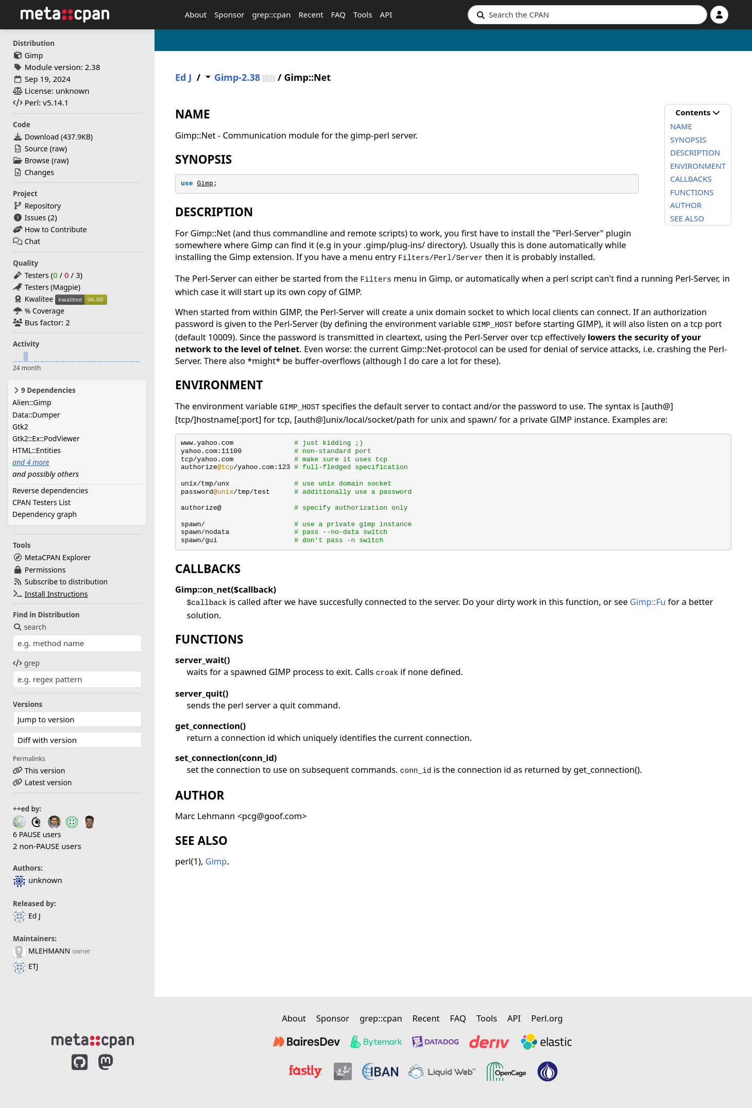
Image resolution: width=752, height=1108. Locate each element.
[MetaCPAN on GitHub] (80, 1073)
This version (45, 770)
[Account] (719, 15)
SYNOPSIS (688, 139)
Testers (37, 275)
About (196, 14)
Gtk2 (20, 426)
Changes (39, 172)
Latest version (48, 782)
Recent (310, 14)
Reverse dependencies (50, 490)
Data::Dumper (36, 415)
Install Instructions (56, 594)
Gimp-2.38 (237, 77)
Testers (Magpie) (52, 287)
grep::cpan (271, 14)
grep (26, 663)
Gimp (34, 55)
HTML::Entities (36, 450)
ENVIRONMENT (698, 166)
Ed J (27, 916)
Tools (362, 14)
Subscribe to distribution (66, 581)
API (386, 14)
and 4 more (30, 462)
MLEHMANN (41, 951)
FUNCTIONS (691, 192)
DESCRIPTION (695, 152)
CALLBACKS (691, 179)
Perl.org (547, 1018)
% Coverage (44, 311)
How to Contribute (56, 229)
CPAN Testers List (41, 502)
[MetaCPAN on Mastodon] (116, 1073)
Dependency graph (44, 514)
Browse (37, 160)
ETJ (25, 966)
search (29, 627)
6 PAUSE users (37, 834)
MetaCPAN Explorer (58, 557)
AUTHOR (686, 205)
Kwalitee (39, 299)
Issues (35, 217)
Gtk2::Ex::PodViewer (46, 438)
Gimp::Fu (647, 602)
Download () (59, 137)
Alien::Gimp (32, 402)
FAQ (338, 14)
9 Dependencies (44, 390)
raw (58, 148)
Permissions (45, 570)
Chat (32, 241)
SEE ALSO (687, 218)
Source (36, 148)
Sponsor (229, 14)
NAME (681, 126)
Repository (43, 206)
